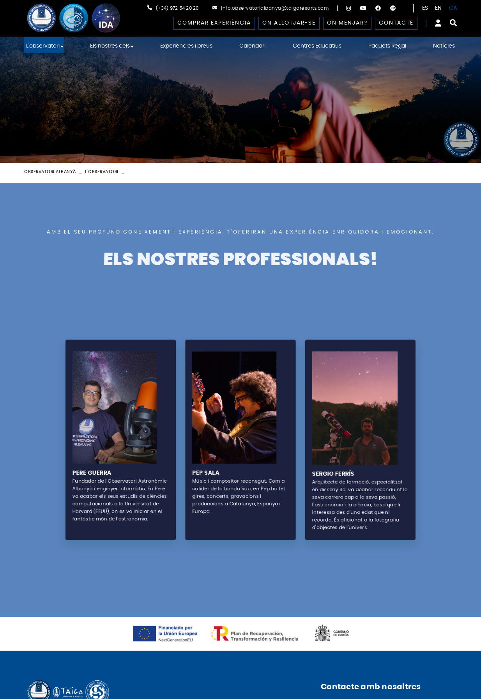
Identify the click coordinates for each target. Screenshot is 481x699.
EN (438, 8)
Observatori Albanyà (50, 172)
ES (425, 8)
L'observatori (101, 172)
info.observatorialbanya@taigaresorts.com (275, 8)
